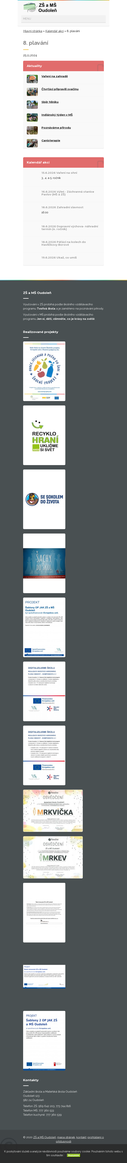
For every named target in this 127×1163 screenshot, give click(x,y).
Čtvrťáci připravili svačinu (60, 89)
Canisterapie (50, 140)
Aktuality (34, 66)
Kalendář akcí (54, 31)
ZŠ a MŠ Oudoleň (44, 1137)
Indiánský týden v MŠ (57, 115)
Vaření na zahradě (54, 76)
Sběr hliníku (50, 102)
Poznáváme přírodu (56, 127)
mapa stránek (66, 1137)
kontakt (81, 1137)
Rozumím (73, 1155)
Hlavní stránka (32, 31)
